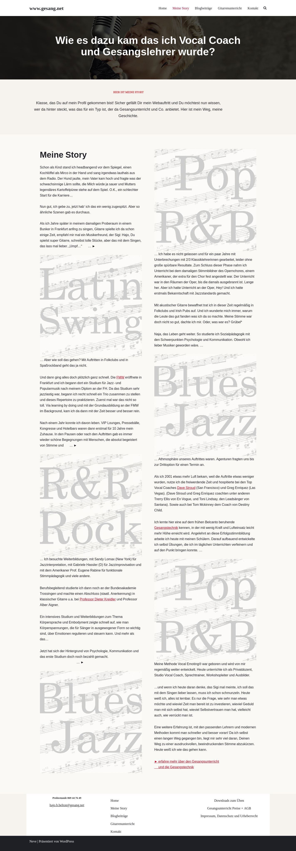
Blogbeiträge (203, 8)
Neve (33, 840)
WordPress (67, 840)
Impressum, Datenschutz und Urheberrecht (229, 815)
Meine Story (180, 8)
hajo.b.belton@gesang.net (67, 804)
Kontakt (253, 8)
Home (162, 8)
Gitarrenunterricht (230, 8)
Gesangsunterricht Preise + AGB (229, 807)
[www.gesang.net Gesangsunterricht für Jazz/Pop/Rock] (47, 8)
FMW (121, 376)
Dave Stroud (186, 486)
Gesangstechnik (166, 526)
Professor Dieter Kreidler (98, 598)
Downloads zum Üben (229, 800)
